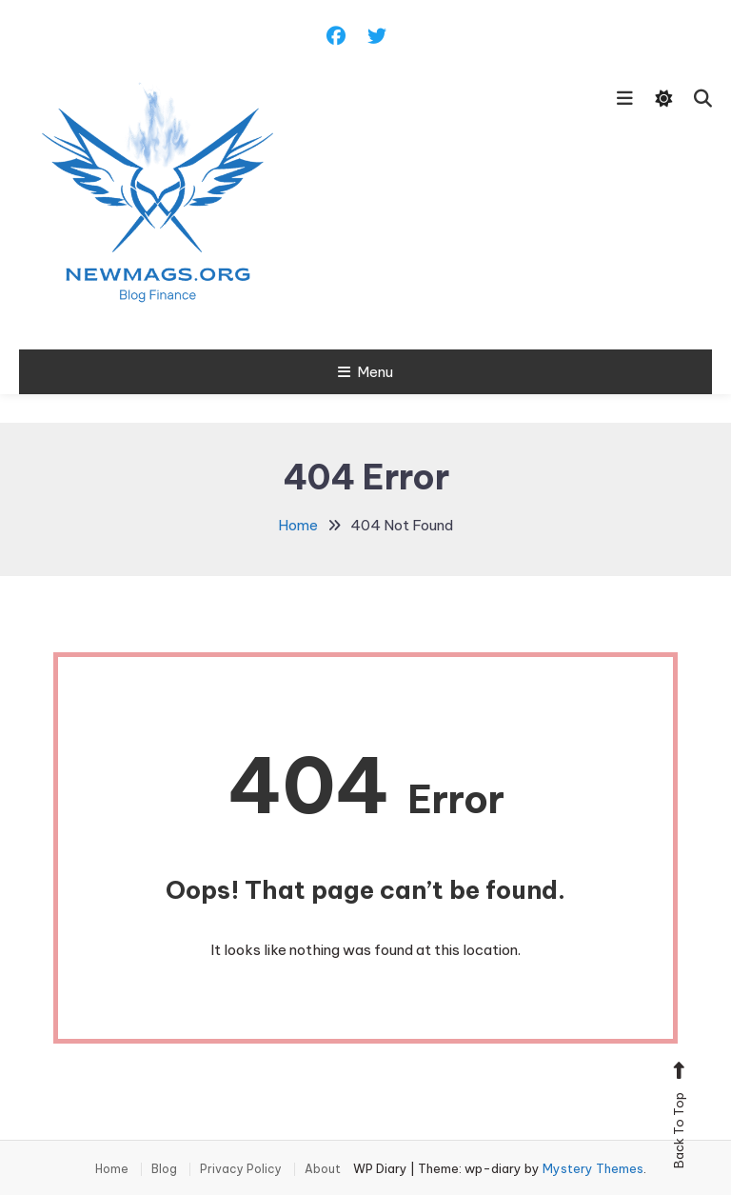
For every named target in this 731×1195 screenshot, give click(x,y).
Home (111, 1169)
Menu (365, 372)
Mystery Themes (593, 1168)
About (323, 1169)
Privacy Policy (241, 1169)
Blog (164, 1169)
